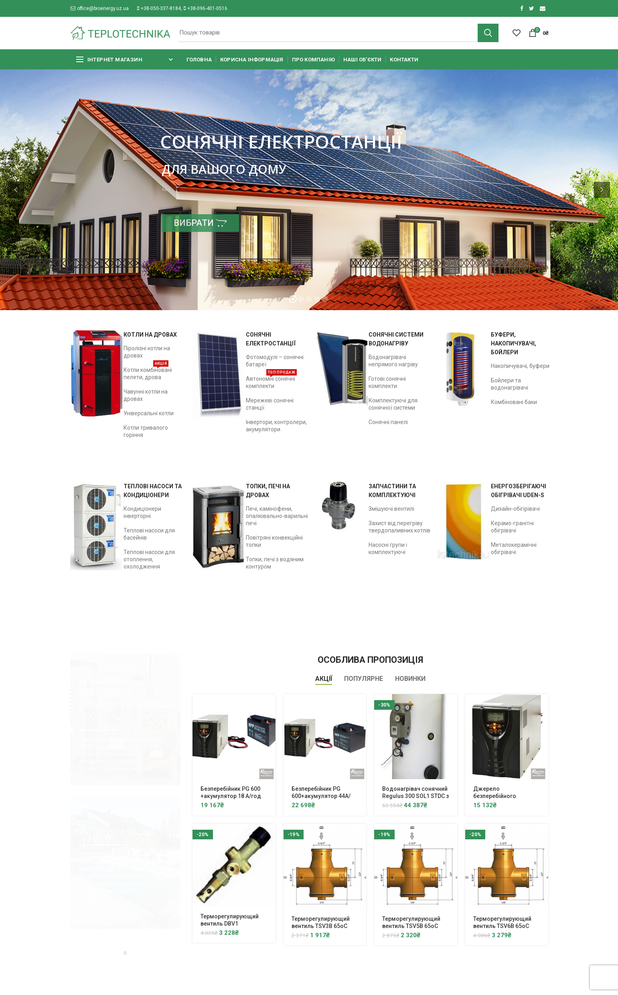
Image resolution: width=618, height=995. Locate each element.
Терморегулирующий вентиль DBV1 (230, 920)
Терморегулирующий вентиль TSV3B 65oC (321, 922)
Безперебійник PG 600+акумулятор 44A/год (321, 796)
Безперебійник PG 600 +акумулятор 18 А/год (231, 792)
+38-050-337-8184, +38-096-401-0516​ (182, 8)
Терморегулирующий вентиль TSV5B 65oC (411, 922)
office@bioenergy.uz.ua (99, 8)
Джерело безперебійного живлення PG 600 (497, 796)
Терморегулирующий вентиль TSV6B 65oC (502, 922)
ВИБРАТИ (200, 223)
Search (488, 33)
